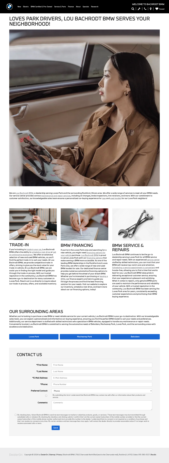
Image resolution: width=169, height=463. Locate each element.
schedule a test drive (41, 252)
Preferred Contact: (39, 390)
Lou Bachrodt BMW (24, 193)
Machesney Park (84, 336)
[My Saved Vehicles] (159, 9)
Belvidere (135, 336)
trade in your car (34, 249)
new (104, 198)
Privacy (59, 455)
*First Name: (42, 365)
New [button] (19, 7)
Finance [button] (71, 7)
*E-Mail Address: (40, 378)
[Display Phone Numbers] (145, 9)
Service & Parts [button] (60, 7)
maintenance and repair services (56, 195)
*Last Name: (42, 371)
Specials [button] (86, 7)
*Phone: (44, 384)
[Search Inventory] (133, 9)
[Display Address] (150, 9)
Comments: (43, 402)
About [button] (78, 7)
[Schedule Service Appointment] (139, 9)
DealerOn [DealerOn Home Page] (44, 455)
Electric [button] (26, 7)
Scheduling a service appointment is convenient (133, 267)
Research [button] (94, 7)
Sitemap (52, 455)
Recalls (153, 455)
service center (153, 259)
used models (115, 198)
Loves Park (34, 336)
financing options (94, 258)
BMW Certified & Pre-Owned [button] (41, 7)
